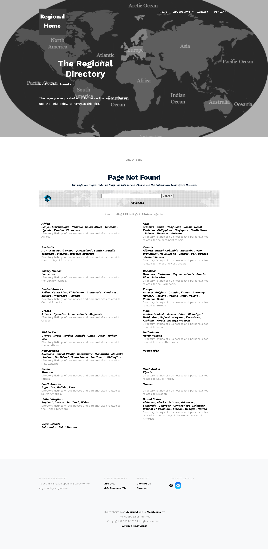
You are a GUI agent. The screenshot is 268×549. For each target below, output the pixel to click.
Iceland (161, 295)
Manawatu (102, 354)
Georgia (190, 409)
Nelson (47, 357)
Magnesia (95, 314)
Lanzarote (48, 274)
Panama (74, 295)
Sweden (148, 384)
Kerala (160, 320)
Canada (148, 247)
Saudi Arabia (151, 369)
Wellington (113, 357)
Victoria (62, 253)
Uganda (46, 230)
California (149, 405)
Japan (187, 227)
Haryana (177, 317)
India (146, 310)
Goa (154, 317)
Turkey (112, 335)
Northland (61, 357)
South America (51, 384)
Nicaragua (60, 295)
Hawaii (202, 409)
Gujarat (165, 317)
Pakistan (149, 230)
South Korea (199, 230)
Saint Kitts (158, 277)
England (46, 402)
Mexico (46, 295)
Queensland (83, 250)
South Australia (104, 250)
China (160, 227)
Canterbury (84, 354)
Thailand (162, 233)
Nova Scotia (168, 253)
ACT (44, 250)
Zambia (59, 230)
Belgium (160, 292)
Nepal (198, 227)
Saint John (48, 427)
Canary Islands (51, 271)
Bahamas (149, 274)
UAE (44, 338)
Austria (148, 292)
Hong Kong (173, 227)
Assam (171, 314)
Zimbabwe (73, 230)
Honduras (109, 292)
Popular (220, 11)
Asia (146, 223)
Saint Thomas (67, 427)
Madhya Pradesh (178, 320)
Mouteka (117, 354)
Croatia (173, 292)
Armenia (148, 227)
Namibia (77, 227)
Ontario (183, 253)
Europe (147, 289)
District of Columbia (156, 409)
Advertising (181, 11)
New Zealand (50, 350)
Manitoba (186, 250)
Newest (202, 11)
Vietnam (176, 233)
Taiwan (149, 233)
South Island (79, 357)
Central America (52, 289)
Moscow (47, 372)
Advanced (137, 202)
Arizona (173, 402)
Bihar (181, 314)
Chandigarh (195, 314)
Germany (198, 292)
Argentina (48, 387)
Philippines (164, 230)
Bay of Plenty (65, 354)
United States (152, 399)
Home (163, 11)
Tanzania (110, 227)
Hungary (148, 295)
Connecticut (181, 405)
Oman (91, 335)
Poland (193, 295)
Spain (160, 299)
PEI (193, 253)
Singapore (181, 230)
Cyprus (46, 335)
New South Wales (61, 250)
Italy (183, 295)
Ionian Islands (77, 314)
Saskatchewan (154, 257)
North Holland (152, 335)
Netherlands (151, 332)
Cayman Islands (183, 274)
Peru (72, 387)
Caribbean (149, 271)
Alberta (148, 250)
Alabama (148, 402)
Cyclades (59, 314)
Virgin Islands (50, 424)
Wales (85, 402)
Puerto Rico (151, 350)
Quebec (203, 253)
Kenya (45, 227)
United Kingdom (52, 399)
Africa (45, 223)
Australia (47, 247)
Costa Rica (59, 292)
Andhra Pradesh (153, 314)
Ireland (173, 295)
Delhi (146, 317)
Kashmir (148, 320)
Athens (46, 314)
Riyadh (147, 372)
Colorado (164, 405)
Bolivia (61, 387)
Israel (57, 335)
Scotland (72, 402)
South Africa (93, 227)
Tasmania (47, 253)
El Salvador (76, 292)
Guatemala (93, 292)
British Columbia (166, 250)
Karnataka (192, 317)
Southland (97, 357)
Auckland (47, 354)
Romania (149, 299)
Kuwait (80, 335)
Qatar (101, 335)
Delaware (198, 405)
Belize (45, 292)
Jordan (68, 335)
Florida (177, 409)
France (185, 292)
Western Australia (82, 253)
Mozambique (60, 227)
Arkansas (187, 402)
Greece (46, 310)
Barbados (163, 274)
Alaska (161, 402)
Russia (45, 369)
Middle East (49, 332)
